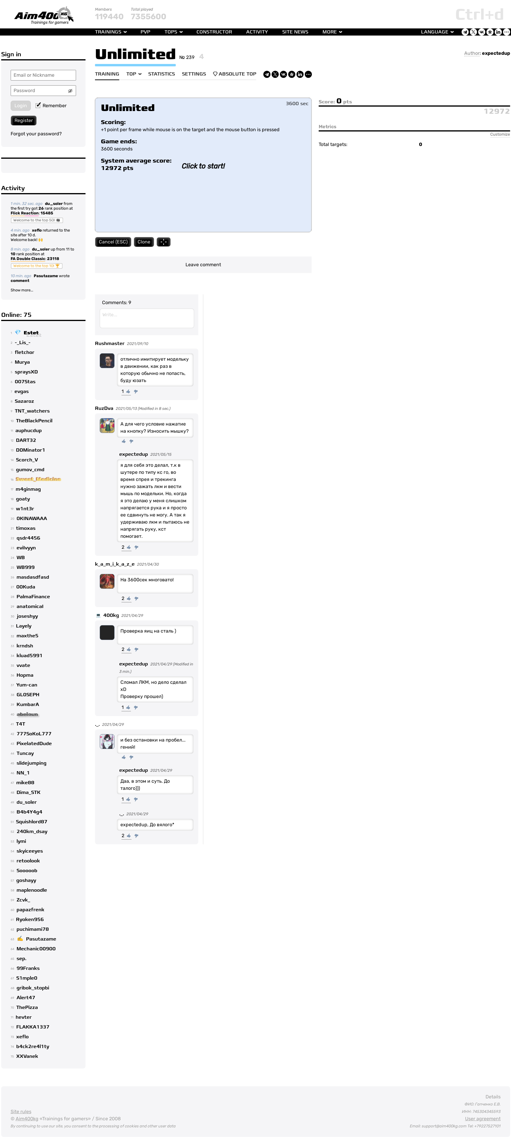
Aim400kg (27, 1118)
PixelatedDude (34, 744)
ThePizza (27, 1007)
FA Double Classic (28, 259)
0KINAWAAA (32, 519)
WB (21, 558)
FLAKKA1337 (32, 1027)
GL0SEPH (28, 695)
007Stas (25, 382)
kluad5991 (30, 656)
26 (41, 208)
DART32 (26, 440)
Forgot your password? (36, 134)
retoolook (28, 861)
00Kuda (25, 587)
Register (23, 120)
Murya (22, 362)
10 (13, 254)
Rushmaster (110, 343)
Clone (144, 242)
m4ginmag (28, 489)
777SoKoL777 (34, 734)
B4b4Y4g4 (29, 812)
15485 (47, 213)
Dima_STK (29, 792)
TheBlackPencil (34, 421)
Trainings (108, 32)
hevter (24, 1017)
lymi (21, 841)
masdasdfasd (33, 577)
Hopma (25, 675)
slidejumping (31, 763)
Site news (295, 32)
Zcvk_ (23, 900)
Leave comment (203, 264)
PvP (145, 32)
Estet (31, 333)
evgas (21, 391)
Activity (257, 32)
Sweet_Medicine (38, 479)
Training (107, 74)
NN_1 (23, 773)
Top (131, 74)
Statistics (161, 74)
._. (97, 724)
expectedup (496, 53)
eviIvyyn (26, 548)
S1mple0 (26, 978)
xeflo (37, 230)
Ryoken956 (30, 919)
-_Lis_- (22, 343)
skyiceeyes (30, 851)
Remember (51, 105)
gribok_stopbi (33, 988)
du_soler (54, 203)
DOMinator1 (30, 450)
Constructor (214, 32)
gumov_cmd (30, 470)
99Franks (28, 968)
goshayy (26, 880)
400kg (111, 615)
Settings (194, 74)
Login (20, 105)
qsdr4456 (28, 538)
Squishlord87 (31, 822)
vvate (23, 665)
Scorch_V (27, 460)
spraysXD (26, 372)
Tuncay (25, 753)
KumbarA (28, 704)
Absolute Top (234, 74)
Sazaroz (24, 401)
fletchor (24, 352)
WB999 (26, 567)
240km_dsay (32, 832)
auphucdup (28, 431)
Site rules (21, 1111)
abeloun (27, 714)
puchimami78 (33, 929)
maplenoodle (32, 890)
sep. (21, 959)
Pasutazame (46, 276)
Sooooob (27, 871)
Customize (500, 134)
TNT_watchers (32, 411)
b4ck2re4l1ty (32, 1047)
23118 (53, 258)
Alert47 (26, 998)
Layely (23, 626)
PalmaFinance (33, 597)
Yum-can (26, 685)
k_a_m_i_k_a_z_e (115, 564)
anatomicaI (30, 606)
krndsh (25, 646)
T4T (20, 724)
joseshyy (27, 616)
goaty (23, 499)
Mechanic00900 (36, 949)
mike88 (25, 783)
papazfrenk (30, 910)
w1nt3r (25, 509)
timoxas (26, 528)
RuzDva (104, 408)
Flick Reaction (25, 213)
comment (20, 280)
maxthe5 (27, 636)
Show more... (22, 290)
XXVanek (27, 1056)
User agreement (483, 1118)
